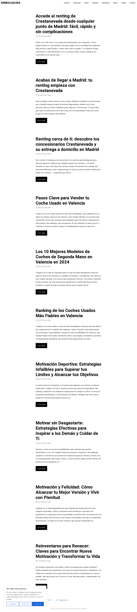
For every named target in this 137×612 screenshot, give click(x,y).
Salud (86, 3)
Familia (132, 3)
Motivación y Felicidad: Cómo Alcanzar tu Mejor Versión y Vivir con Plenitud (67, 492)
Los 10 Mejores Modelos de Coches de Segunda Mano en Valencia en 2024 (64, 257)
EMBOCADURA (10, 3)
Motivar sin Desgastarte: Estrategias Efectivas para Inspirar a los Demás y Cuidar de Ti (67, 431)
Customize (12, 604)
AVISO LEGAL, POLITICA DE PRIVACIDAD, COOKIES (68, 609)
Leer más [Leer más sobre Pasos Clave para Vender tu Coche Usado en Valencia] (41, 233)
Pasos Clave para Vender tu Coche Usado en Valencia (62, 200)
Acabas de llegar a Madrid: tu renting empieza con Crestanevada (64, 85)
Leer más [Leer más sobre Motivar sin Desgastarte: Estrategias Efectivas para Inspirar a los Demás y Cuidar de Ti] (41, 468)
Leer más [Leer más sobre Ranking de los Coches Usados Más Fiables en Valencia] (41, 345)
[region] (25, 597)
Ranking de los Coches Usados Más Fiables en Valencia (65, 313)
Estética (95, 3)
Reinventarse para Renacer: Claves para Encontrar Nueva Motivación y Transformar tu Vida (68, 551)
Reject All (25, 604)
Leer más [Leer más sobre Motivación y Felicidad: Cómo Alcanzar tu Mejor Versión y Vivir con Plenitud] (41, 527)
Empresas (77, 3)
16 (57, 600)
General (66, 3)
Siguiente (64, 600)
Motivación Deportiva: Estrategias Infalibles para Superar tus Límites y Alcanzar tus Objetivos (68, 369)
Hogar (124, 3)
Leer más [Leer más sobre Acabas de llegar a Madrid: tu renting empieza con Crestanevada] (41, 120)
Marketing (105, 3)
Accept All (38, 604)
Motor (115, 3)
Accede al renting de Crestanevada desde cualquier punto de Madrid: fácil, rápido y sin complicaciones (66, 24)
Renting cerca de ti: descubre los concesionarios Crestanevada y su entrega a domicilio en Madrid (67, 144)
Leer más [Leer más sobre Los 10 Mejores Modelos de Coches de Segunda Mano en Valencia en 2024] (41, 292)
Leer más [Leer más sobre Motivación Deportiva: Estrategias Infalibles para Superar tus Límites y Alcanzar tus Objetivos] (41, 404)
